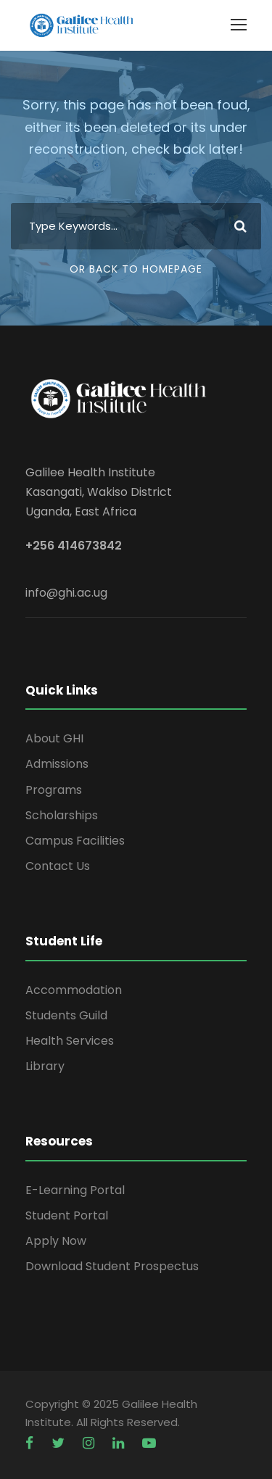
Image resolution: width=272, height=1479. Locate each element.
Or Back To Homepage (136, 269)
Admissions (56, 763)
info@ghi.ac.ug (66, 592)
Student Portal (66, 1215)
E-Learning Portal (75, 1190)
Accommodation (73, 990)
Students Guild (66, 1015)
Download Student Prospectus (112, 1266)
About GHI (54, 738)
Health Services (69, 1040)
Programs (53, 790)
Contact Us (57, 866)
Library (45, 1066)
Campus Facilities (75, 840)
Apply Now (55, 1240)
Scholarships (61, 815)
